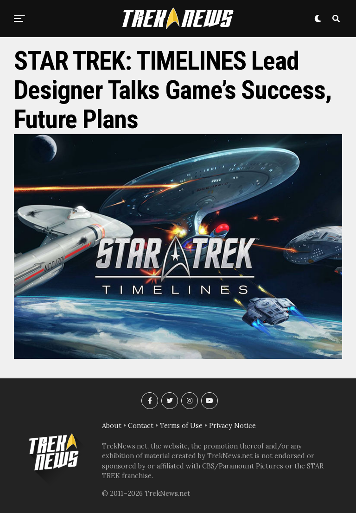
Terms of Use (181, 426)
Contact (140, 426)
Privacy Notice (232, 426)
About (111, 426)
